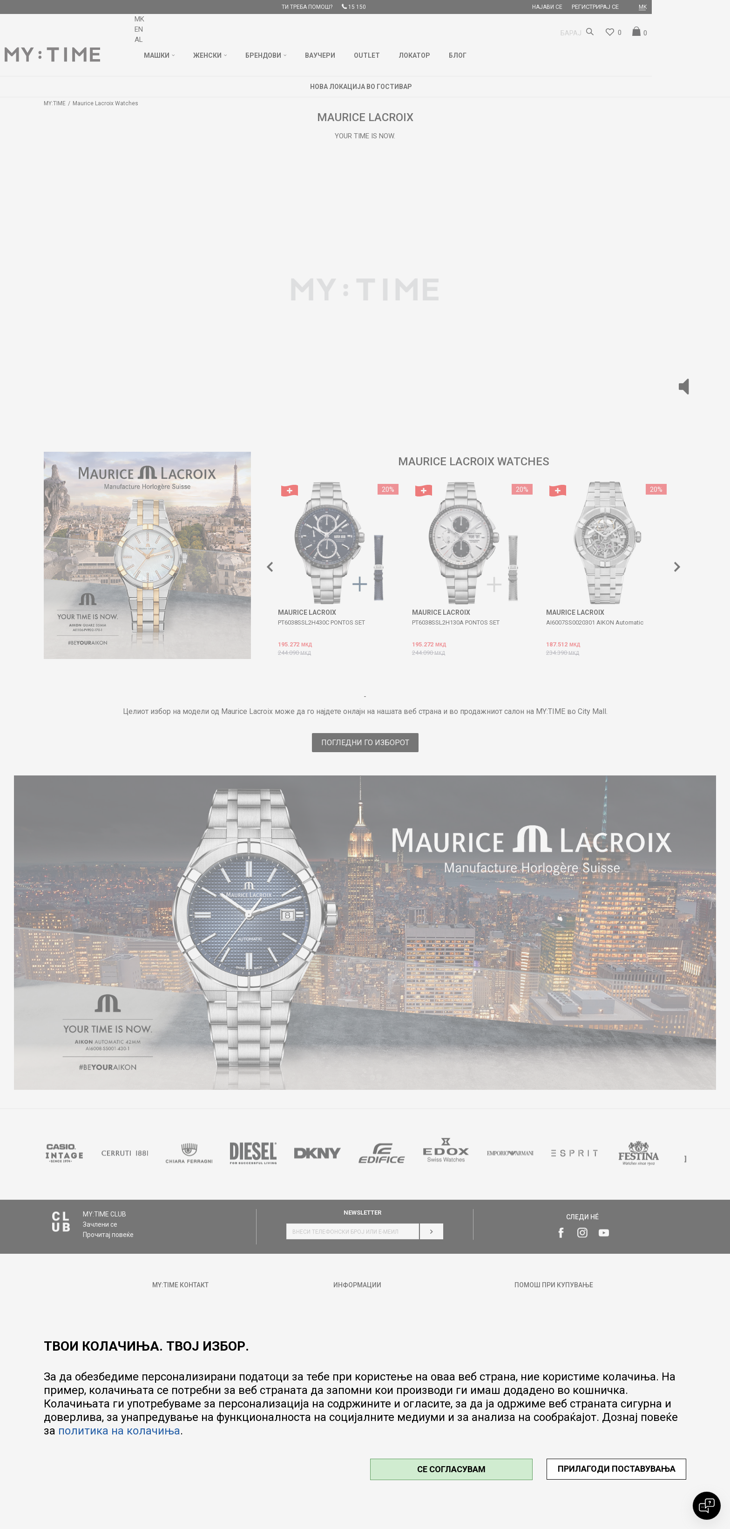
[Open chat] (707, 1506)
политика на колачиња (119, 1430)
